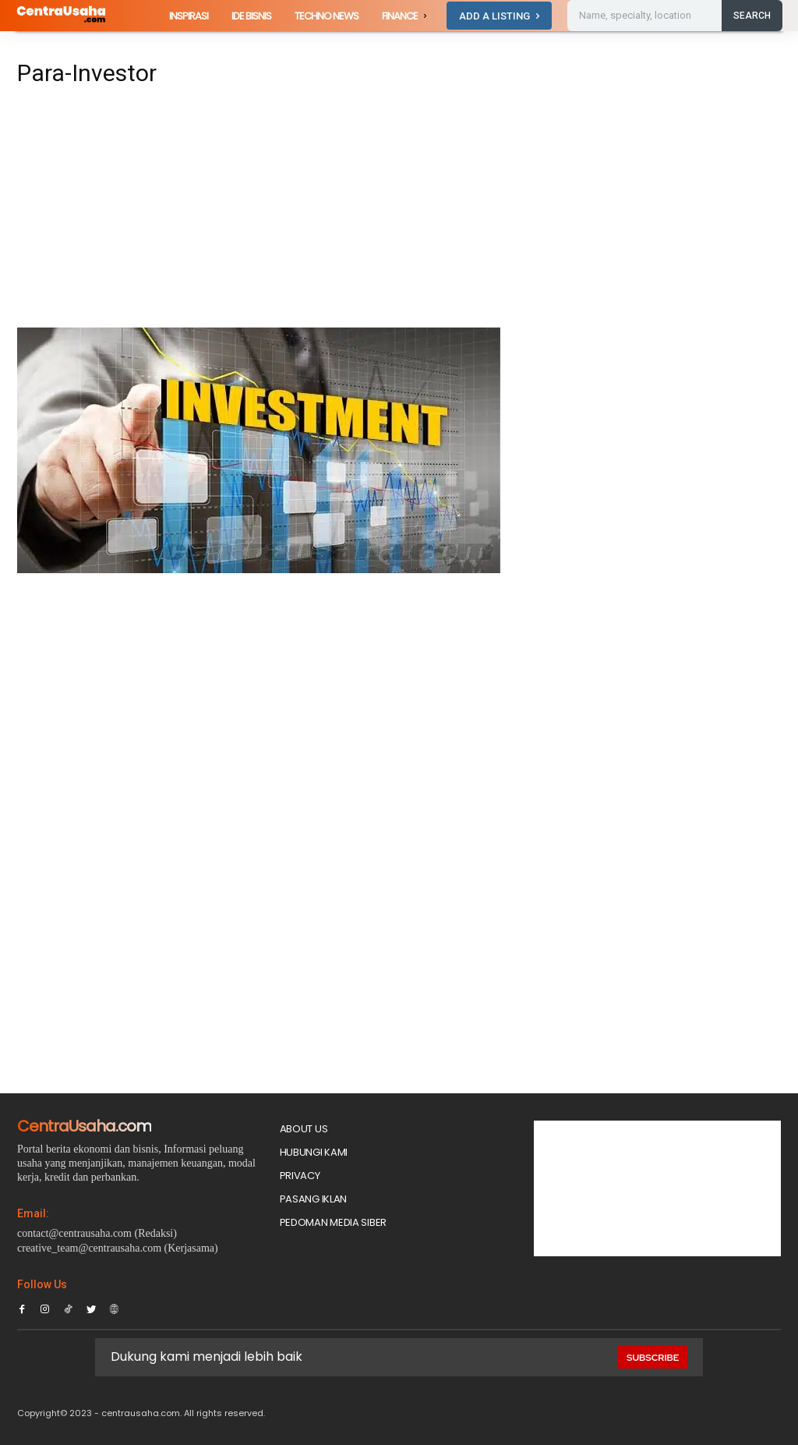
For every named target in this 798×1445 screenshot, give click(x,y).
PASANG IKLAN (313, 1199)
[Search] (752, 15)
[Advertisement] (266, 212)
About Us (304, 1128)
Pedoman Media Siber (333, 1222)
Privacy (300, 1175)
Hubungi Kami (314, 1152)
